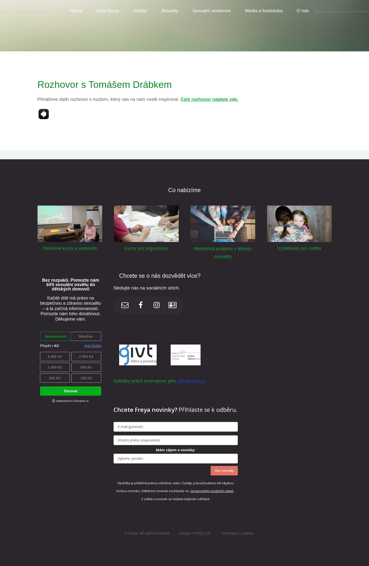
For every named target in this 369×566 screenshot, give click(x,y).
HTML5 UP (202, 533)
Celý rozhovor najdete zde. (209, 99)
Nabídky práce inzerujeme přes (160, 381)
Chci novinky (224, 470)
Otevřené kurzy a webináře (69, 248)
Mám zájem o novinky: (175, 450)
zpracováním (200, 491)
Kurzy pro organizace (146, 248)
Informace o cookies (237, 533)
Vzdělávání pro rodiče (299, 248)
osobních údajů (221, 491)
